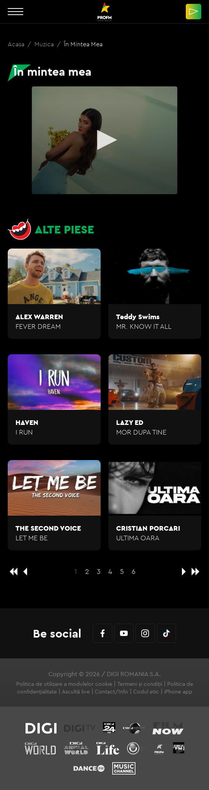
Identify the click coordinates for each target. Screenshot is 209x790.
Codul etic (146, 691)
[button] (105, 140)
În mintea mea (83, 44)
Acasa (17, 44)
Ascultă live (76, 691)
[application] (104, 140)
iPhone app (178, 691)
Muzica (44, 44)
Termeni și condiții (139, 683)
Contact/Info (111, 691)
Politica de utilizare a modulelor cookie (64, 683)
